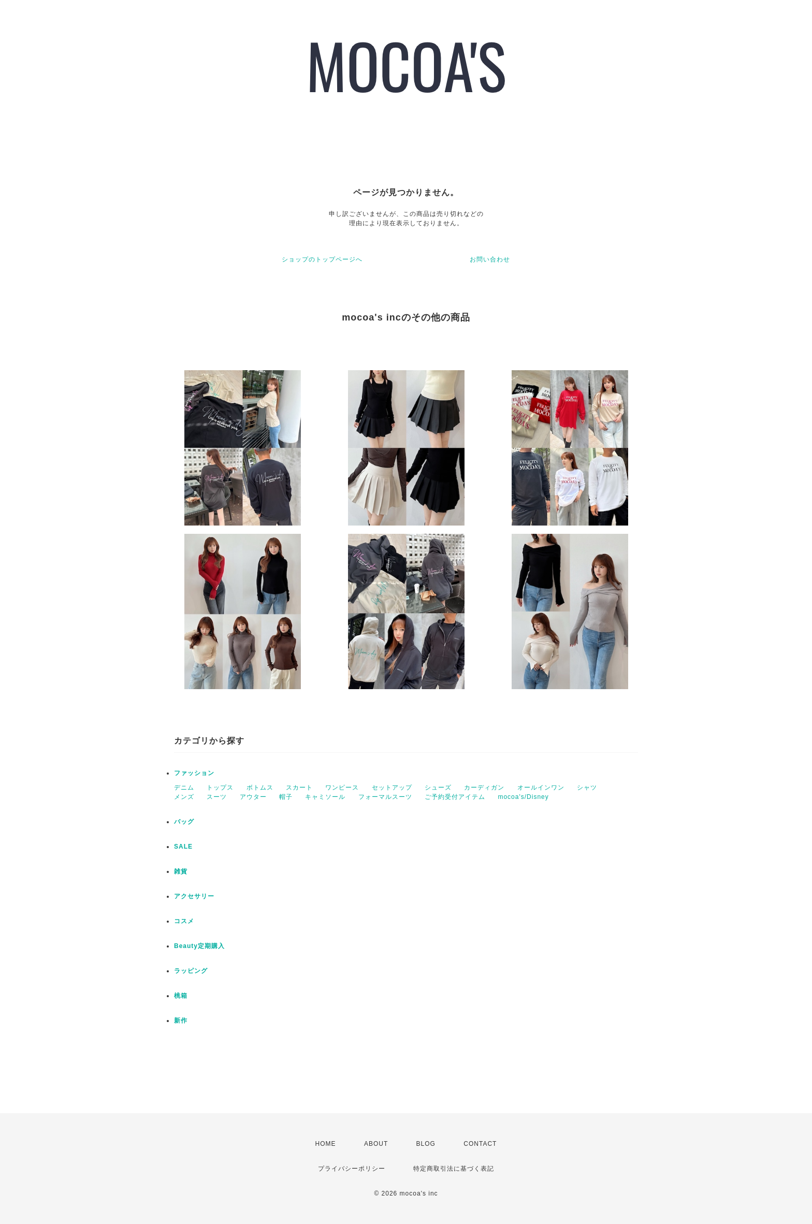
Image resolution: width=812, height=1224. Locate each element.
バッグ (184, 821)
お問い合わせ (490, 259)
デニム (184, 787)
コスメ (184, 921)
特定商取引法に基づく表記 (453, 1168)
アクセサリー (194, 896)
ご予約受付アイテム (455, 796)
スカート (299, 787)
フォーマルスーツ (385, 796)
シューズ (438, 787)
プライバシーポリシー (351, 1168)
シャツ (587, 787)
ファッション (194, 773)
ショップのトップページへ (322, 259)
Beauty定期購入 (199, 946)
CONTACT (480, 1143)
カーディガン (484, 787)
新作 (180, 1020)
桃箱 (180, 995)
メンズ (184, 796)
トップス (220, 787)
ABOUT (376, 1143)
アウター (253, 796)
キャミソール (325, 796)
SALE (183, 846)
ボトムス (260, 787)
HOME (325, 1143)
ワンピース (342, 787)
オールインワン (540, 787)
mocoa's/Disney (523, 796)
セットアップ (392, 787)
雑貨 (180, 871)
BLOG (426, 1143)
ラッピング (191, 970)
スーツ (217, 796)
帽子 (286, 796)
